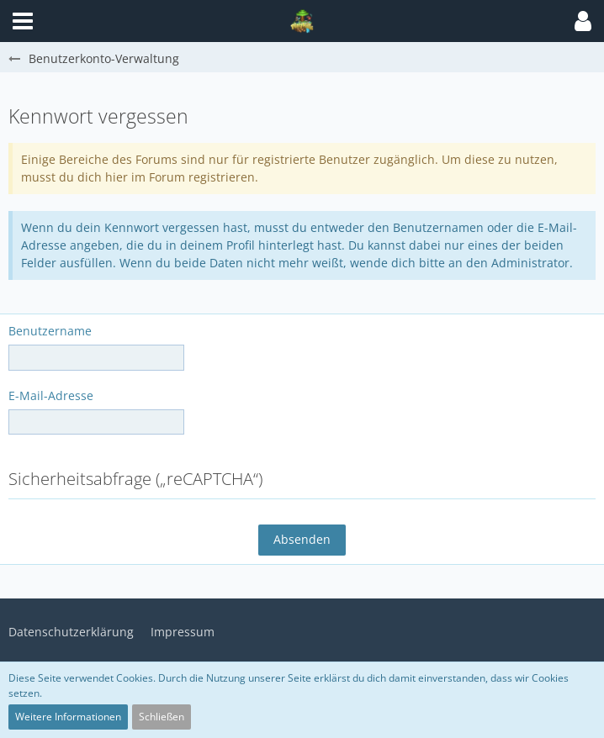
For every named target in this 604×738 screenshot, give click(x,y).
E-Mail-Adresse (50, 395)
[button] (583, 21)
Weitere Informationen (68, 716)
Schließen (161, 716)
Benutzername (50, 331)
